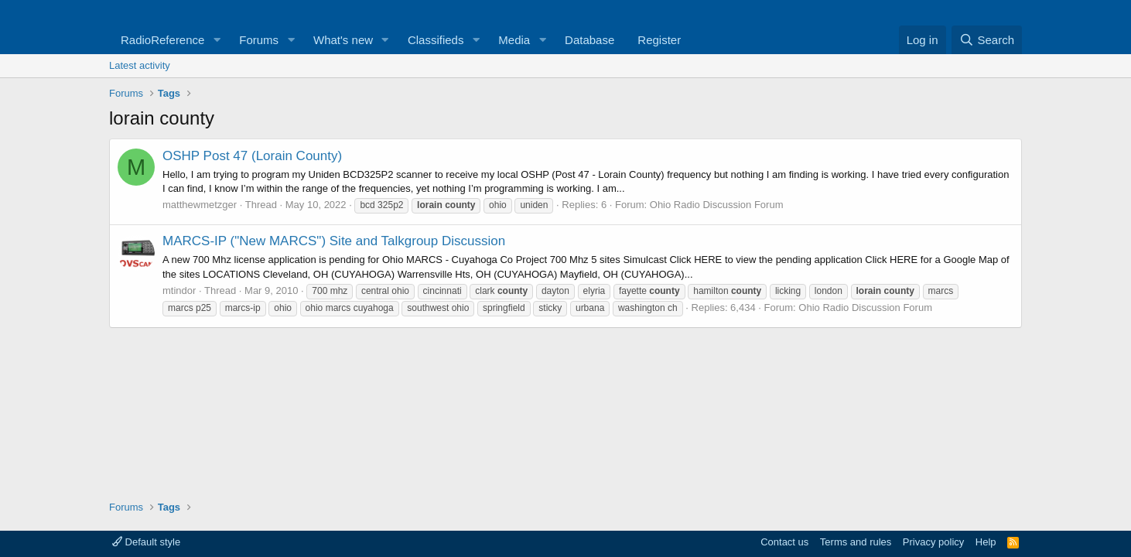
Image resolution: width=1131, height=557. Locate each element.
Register (659, 39)
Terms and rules (855, 542)
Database (589, 39)
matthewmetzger (199, 204)
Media (514, 39)
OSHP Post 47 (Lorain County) (252, 156)
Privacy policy (933, 542)
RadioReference (162, 39)
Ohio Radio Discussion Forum (717, 204)
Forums (258, 39)
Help (986, 542)
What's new (343, 39)
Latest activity (139, 65)
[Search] (987, 40)
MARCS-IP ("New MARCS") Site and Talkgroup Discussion (333, 241)
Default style (146, 542)
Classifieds (436, 39)
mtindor (179, 290)
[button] (216, 40)
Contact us (784, 542)
